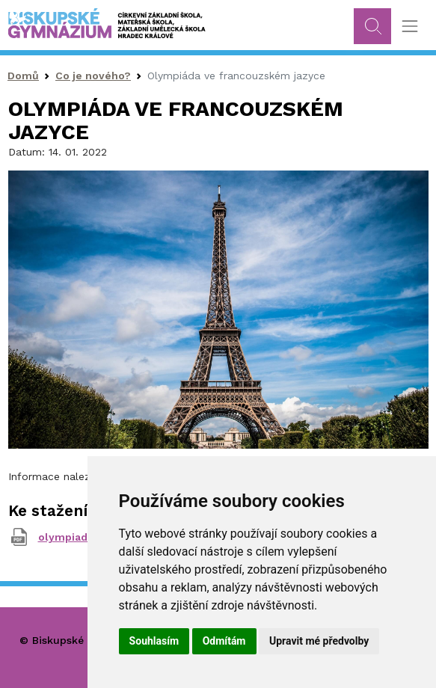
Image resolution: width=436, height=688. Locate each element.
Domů (23, 76)
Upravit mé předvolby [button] (319, 641)
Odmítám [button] (224, 641)
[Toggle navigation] (409, 26)
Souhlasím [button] (154, 641)
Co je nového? (93, 76)
